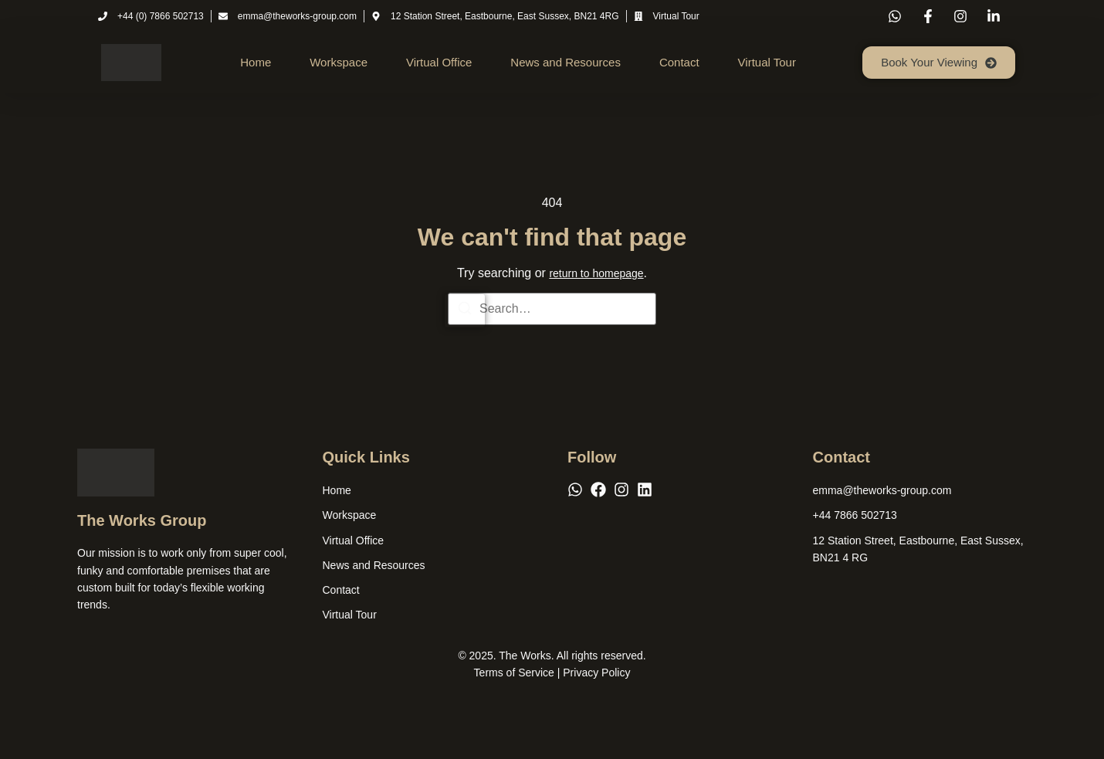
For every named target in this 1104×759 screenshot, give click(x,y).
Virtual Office (439, 62)
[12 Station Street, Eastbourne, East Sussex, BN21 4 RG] (920, 549)
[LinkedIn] (644, 489)
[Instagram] (621, 489)
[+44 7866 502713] (855, 515)
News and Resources (565, 62)
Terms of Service (514, 673)
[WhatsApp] (575, 489)
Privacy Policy (596, 673)
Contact (679, 62)
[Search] (465, 310)
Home (255, 62)
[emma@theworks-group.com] (882, 490)
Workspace (338, 62)
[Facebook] (598, 489)
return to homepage (596, 273)
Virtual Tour (767, 62)
